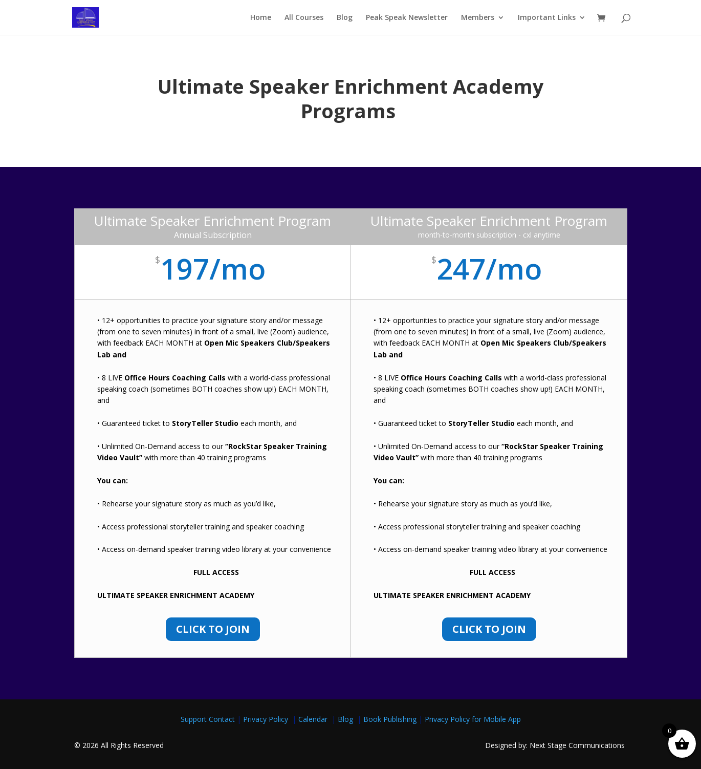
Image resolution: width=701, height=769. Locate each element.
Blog (345, 18)
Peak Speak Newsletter (407, 18)
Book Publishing (391, 719)
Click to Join (213, 629)
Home (260, 18)
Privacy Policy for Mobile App (473, 719)
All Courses (303, 18)
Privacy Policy (267, 719)
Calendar (315, 719)
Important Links (547, 18)
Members (477, 18)
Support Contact (208, 719)
